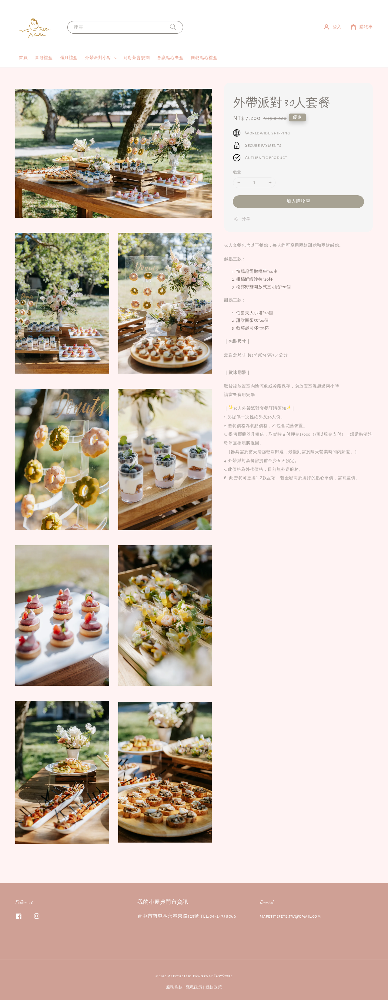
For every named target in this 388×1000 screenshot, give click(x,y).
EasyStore (223, 976)
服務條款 (174, 987)
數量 (237, 172)
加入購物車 (298, 201)
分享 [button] (241, 219)
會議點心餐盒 (170, 58)
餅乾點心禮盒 (204, 58)
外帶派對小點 (98, 58)
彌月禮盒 (69, 58)
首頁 (23, 58)
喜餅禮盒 (43, 58)
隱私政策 (194, 987)
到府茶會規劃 (136, 58)
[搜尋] (173, 27)
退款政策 (214, 987)
